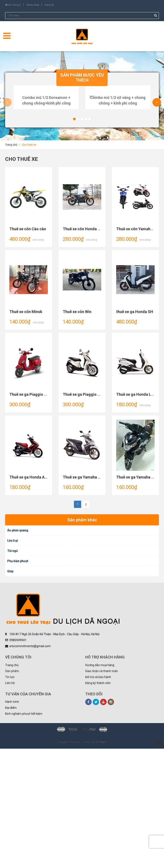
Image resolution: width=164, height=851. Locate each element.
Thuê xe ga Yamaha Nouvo (139, 579)
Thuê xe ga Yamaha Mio (84, 579)
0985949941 (17, 742)
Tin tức (10, 779)
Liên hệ (10, 785)
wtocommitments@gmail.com (30, 748)
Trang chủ (12, 767)
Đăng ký (49, 4)
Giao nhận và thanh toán (101, 773)
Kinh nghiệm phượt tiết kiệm (23, 816)
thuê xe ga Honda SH (134, 414)
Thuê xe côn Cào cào (27, 331)
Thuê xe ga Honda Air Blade (33, 579)
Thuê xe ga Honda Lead (137, 496)
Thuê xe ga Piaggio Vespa (32, 496)
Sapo (103, 844)
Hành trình (12, 804)
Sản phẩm (12, 773)
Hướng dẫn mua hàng (99, 767)
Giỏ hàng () (13, 4)
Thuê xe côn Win (77, 414)
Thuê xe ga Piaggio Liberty (86, 496)
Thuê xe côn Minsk (25, 414)
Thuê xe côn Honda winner (86, 331)
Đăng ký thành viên (98, 785)
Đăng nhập (32, 4)
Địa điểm (11, 810)
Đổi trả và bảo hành (98, 779)
